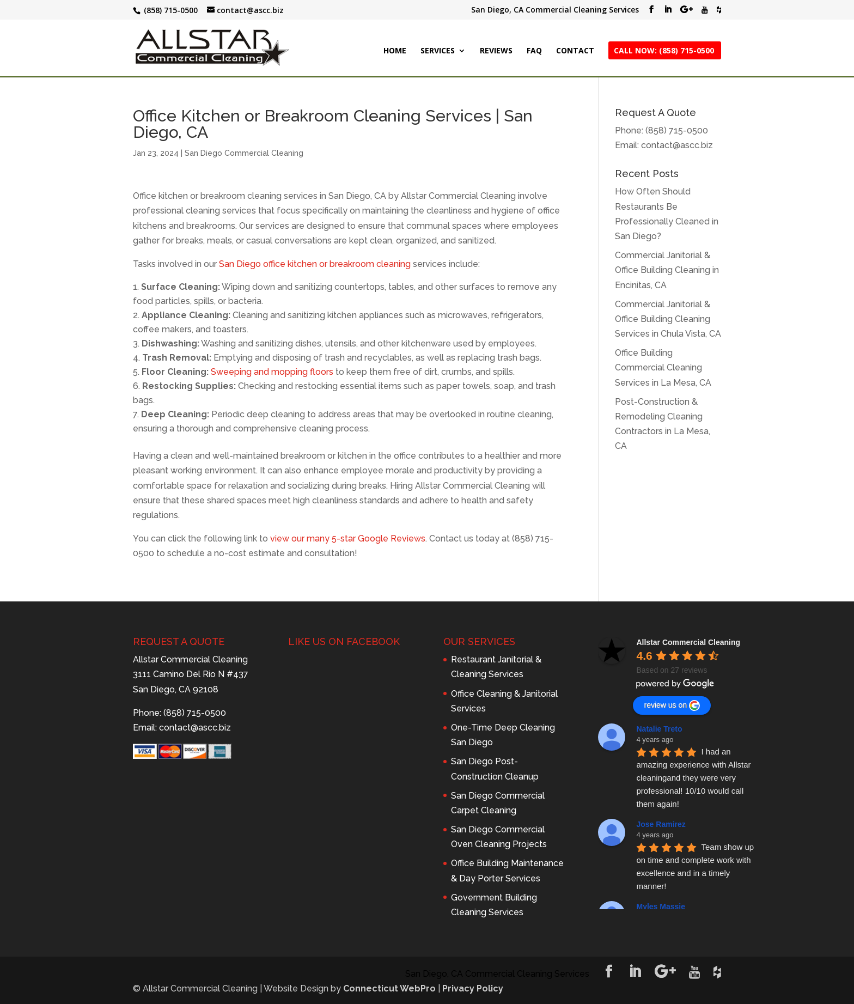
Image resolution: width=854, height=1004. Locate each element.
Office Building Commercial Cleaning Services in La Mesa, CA (663, 367)
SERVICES (437, 51)
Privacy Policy (472, 988)
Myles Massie (660, 906)
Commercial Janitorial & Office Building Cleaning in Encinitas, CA (667, 270)
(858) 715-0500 (676, 130)
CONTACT (575, 51)
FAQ (534, 51)
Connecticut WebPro (389, 988)
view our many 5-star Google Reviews (347, 538)
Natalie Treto (659, 729)
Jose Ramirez (660, 824)
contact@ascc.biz (677, 145)
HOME (394, 51)
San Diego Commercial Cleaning (244, 153)
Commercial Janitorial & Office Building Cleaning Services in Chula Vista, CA (668, 319)
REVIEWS (496, 51)
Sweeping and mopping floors (272, 372)
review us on (672, 705)
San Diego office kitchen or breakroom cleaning (315, 264)
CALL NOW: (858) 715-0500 (664, 51)
